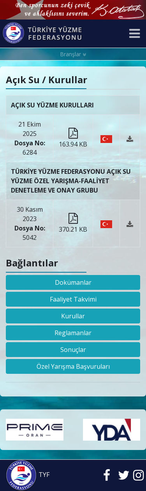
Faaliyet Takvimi (73, 299)
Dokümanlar (73, 282)
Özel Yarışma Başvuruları (73, 366)
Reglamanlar (73, 333)
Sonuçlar (73, 349)
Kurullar (73, 316)
